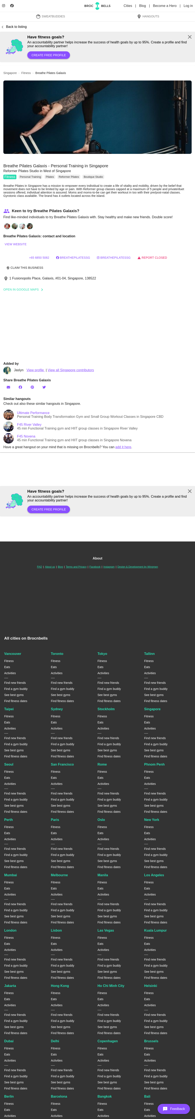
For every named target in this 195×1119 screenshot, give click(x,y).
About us (50, 566)
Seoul (8, 764)
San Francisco (62, 764)
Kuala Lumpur (155, 930)
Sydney (57, 709)
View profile (35, 370)
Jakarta (10, 986)
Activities (10, 673)
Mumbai (10, 875)
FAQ (39, 566)
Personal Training (30, 176)
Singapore (152, 709)
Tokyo (102, 654)
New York (151, 820)
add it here (123, 447)
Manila (103, 875)
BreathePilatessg (73, 257)
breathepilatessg (114, 257)
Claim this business (24, 268)
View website (15, 244)
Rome (102, 764)
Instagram (109, 566)
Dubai (8, 1041)
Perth (8, 820)
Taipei (9, 709)
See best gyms (14, 695)
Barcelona (59, 1096)
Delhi (55, 1041)
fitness (26, 73)
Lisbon (56, 930)
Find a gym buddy (16, 689)
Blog (143, 6)
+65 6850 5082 (39, 257)
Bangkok (105, 1096)
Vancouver (12, 654)
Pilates (50, 176)
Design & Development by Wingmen (137, 566)
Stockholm (106, 709)
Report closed (152, 257)
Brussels (151, 1041)
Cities (128, 6)
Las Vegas (106, 930)
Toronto (57, 654)
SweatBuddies (50, 16)
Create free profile (48, 55)
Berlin (9, 1096)
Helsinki (150, 986)
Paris (55, 820)
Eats (7, 667)
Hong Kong (60, 986)
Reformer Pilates (69, 176)
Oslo (101, 820)
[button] (97, 117)
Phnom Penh (154, 764)
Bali (147, 1096)
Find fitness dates (15, 701)
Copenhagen (108, 1041)
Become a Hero (165, 6)
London (10, 930)
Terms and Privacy (76, 566)
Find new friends (15, 682)
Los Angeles (154, 875)
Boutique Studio (93, 176)
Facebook (94, 566)
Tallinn (149, 654)
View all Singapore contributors (71, 370)
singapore (10, 73)
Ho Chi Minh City (111, 986)
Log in (188, 6)
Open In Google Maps (24, 289)
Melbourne (59, 875)
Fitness (9, 177)
